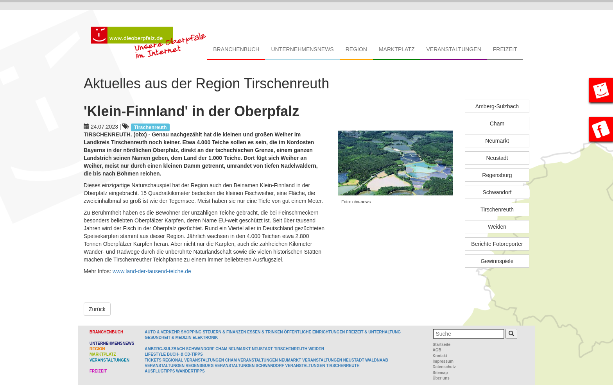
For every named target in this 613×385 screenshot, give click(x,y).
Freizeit (505, 49)
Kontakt (440, 356)
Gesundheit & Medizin (168, 337)
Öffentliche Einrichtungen (314, 332)
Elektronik (205, 337)
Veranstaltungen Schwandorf (249, 366)
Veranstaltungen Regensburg (179, 366)
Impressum (443, 361)
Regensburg (497, 175)
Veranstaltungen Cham (210, 360)
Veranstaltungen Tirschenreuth (322, 366)
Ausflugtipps (160, 371)
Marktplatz (397, 49)
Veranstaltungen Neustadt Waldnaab (345, 360)
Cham (497, 123)
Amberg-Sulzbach (497, 106)
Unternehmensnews (302, 49)
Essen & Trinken (265, 332)
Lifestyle (155, 354)
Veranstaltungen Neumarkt (269, 360)
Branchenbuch (236, 49)
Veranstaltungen (453, 49)
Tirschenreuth (497, 209)
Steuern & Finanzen (224, 332)
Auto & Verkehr (163, 332)
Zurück (97, 309)
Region (356, 49)
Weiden (497, 227)
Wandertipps (190, 371)
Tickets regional (164, 360)
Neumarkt (497, 141)
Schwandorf (497, 192)
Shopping (191, 332)
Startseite (442, 344)
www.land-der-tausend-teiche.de (152, 271)
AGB (437, 350)
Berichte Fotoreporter (497, 244)
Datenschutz (444, 367)
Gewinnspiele (496, 261)
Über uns (441, 378)
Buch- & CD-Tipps (185, 354)
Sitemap (440, 373)
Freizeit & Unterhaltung (373, 332)
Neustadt (497, 158)
